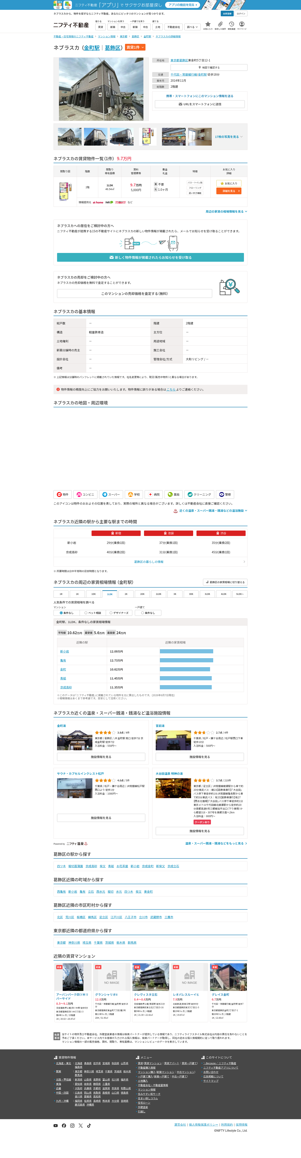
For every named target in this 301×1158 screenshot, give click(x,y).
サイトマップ (210, 1080)
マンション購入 (147, 1072)
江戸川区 (116, 917)
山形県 (124, 1063)
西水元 (100, 891)
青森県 (88, 1063)
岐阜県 (88, 1084)
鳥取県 (97, 1092)
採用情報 (241, 1124)
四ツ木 (61, 866)
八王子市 (130, 917)
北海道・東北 (63, 1063)
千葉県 (98, 942)
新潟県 (78, 1079)
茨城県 (109, 942)
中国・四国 (62, 1092)
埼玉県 (87, 942)
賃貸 (140, 1063)
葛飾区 (113, 47)
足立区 (103, 917)
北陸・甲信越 (63, 1079)
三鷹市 (169, 917)
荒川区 (69, 917)
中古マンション (185, 1072)
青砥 (63, 678)
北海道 (78, 1063)
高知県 (97, 1096)
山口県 (115, 1092)
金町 (63, 669)
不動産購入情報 (147, 1067)
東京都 (175, 60)
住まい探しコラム (148, 1098)
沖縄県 (90, 1104)
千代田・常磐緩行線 (184, 74)
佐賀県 (88, 1100)
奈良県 (115, 1088)
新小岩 (64, 651)
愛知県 (78, 1084)
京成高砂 (66, 687)
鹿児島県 (80, 1104)
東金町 (148, 891)
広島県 (78, 1092)
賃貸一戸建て (189, 1063)
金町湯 (61, 726)
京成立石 (173, 866)
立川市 (143, 917)
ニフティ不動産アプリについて (220, 1067)
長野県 (97, 1079)
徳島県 (124, 1092)
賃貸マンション (153, 1063)
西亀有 (61, 891)
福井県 (124, 1079)
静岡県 (97, 1084)
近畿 (58, 1088)
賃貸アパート (171, 1063)
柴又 (103, 866)
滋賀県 (106, 1088)
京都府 (97, 1088)
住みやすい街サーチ (149, 1094)
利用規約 (227, 1124)
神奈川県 (74, 942)
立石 (91, 891)
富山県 (106, 1079)
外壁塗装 (143, 1107)
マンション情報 (147, 1089)
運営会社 (180, 1124)
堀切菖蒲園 (75, 866)
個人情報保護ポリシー (203, 1124)
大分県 (115, 1100)
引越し (141, 1111)
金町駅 (92, 47)
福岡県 (78, 1100)
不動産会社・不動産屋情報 (153, 1085)
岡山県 (88, 1092)
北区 (60, 917)
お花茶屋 (122, 866)
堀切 (111, 891)
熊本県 (106, 1100)
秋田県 (115, 1063)
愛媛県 (88, 1096)
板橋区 (81, 917)
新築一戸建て (161, 1076)
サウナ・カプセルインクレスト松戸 (80, 773)
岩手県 (97, 1063)
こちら (171, 389)
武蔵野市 (156, 917)
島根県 (106, 1092)
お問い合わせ (210, 1072)
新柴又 (160, 866)
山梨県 (88, 1079)
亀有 (63, 660)
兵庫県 (88, 1088)
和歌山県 (126, 1088)
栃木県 (120, 942)
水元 (119, 891)
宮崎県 (124, 1100)
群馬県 (132, 942)
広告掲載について (213, 1076)
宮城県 (106, 1063)
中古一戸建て (179, 1076)
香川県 (78, 1096)
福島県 (78, 1067)
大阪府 (78, 1088)
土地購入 (143, 1080)
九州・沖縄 (62, 1100)
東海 (58, 1084)
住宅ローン (144, 1102)
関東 (58, 1071)
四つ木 (128, 891)
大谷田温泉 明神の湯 (169, 773)
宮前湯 (160, 726)
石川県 (115, 1079)
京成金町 (148, 866)
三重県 (106, 1084)
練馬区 (92, 917)
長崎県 (97, 1100)
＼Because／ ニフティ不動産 (219, 1063)
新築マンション (165, 1072)
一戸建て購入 (145, 1076)
